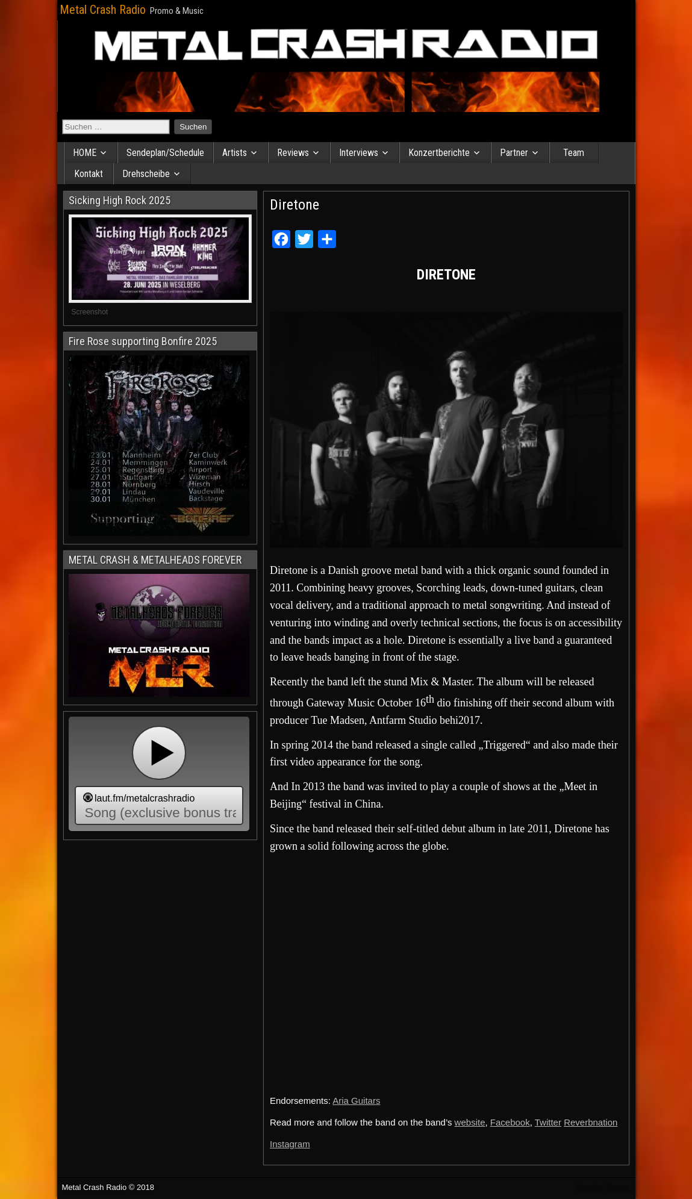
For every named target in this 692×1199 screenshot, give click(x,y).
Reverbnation (590, 1122)
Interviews (358, 152)
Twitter (548, 1122)
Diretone (294, 204)
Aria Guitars (356, 1100)
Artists (234, 152)
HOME (84, 152)
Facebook (510, 1122)
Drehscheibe (146, 173)
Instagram (290, 1144)
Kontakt (88, 173)
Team (573, 152)
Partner (514, 152)
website (470, 1122)
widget (159, 774)
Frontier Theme (603, 1188)
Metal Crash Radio (103, 9)
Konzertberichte (439, 152)
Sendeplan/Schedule (165, 152)
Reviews (293, 152)
